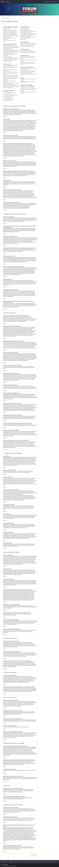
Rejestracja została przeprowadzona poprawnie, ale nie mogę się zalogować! (10, 32)
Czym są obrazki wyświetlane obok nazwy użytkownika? (10, 55)
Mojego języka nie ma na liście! (8, 53)
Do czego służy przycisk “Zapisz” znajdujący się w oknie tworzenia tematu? (11, 84)
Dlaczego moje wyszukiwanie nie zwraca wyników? (27, 58)
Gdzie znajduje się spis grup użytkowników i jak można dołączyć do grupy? (28, 32)
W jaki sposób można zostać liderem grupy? (28, 33)
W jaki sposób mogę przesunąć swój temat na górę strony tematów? (11, 87)
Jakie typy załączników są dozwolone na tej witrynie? (28, 80)
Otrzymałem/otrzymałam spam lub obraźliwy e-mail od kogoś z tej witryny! (27, 46)
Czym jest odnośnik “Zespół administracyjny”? (25, 39)
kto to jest (5, 830)
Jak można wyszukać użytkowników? (27, 62)
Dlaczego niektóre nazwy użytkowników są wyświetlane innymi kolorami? (28, 35)
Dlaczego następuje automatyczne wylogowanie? (9, 39)
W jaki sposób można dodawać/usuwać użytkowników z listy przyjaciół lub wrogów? (28, 52)
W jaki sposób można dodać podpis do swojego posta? (10, 70)
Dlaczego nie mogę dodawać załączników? (11, 77)
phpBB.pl (12, 261)
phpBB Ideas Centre (28, 819)
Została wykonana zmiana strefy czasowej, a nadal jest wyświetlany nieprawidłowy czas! (11, 52)
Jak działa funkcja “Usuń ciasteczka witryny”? (9, 41)
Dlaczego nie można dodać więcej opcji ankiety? (10, 74)
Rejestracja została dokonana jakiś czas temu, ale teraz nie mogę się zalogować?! (10, 35)
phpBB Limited (5, 809)
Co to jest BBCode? (6, 91)
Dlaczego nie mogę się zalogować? (9, 33)
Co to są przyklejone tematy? (8, 98)
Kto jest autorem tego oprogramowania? (27, 86)
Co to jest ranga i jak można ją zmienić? (10, 57)
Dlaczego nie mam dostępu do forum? (10, 76)
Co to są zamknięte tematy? (8, 99)
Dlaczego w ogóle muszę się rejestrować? (10, 27)
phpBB (6, 864)
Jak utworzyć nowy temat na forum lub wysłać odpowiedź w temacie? (10, 66)
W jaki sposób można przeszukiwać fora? (27, 56)
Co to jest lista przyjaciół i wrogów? (26, 50)
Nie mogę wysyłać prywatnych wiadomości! (28, 43)
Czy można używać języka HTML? (9, 92)
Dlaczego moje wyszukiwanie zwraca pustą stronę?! (28, 60)
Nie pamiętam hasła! (7, 36)
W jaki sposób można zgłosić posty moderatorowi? (9, 82)
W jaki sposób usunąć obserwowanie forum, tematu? (28, 75)
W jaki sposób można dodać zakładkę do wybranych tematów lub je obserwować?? (28, 71)
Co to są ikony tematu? (7, 100)
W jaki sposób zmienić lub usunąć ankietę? (10, 75)
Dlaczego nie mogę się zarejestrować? (10, 30)
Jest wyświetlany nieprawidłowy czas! (10, 49)
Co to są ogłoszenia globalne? (8, 96)
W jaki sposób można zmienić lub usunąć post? (10, 68)
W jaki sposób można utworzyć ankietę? (10, 71)
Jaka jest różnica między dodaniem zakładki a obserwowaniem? (28, 69)
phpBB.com (23, 261)
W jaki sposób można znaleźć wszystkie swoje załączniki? (27, 82)
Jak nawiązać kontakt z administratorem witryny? (27, 92)
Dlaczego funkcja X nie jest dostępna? (27, 87)
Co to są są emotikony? (7, 93)
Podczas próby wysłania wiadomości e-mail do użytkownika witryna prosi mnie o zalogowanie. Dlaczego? (11, 60)
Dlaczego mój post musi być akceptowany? (11, 85)
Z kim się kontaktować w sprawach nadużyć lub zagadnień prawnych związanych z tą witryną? (28, 89)
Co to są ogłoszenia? (7, 97)
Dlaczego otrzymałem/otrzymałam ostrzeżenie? (9, 79)
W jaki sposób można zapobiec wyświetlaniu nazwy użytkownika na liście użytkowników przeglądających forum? (11, 47)
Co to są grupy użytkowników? (25, 30)
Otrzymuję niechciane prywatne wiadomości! (28, 44)
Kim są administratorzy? (24, 27)
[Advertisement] (48, 28)
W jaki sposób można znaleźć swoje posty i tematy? (28, 64)
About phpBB (16, 812)
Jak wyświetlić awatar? (7, 56)
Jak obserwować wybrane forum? (26, 72)
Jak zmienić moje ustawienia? (8, 45)
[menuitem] (7, 2)
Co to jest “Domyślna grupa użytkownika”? (28, 36)
